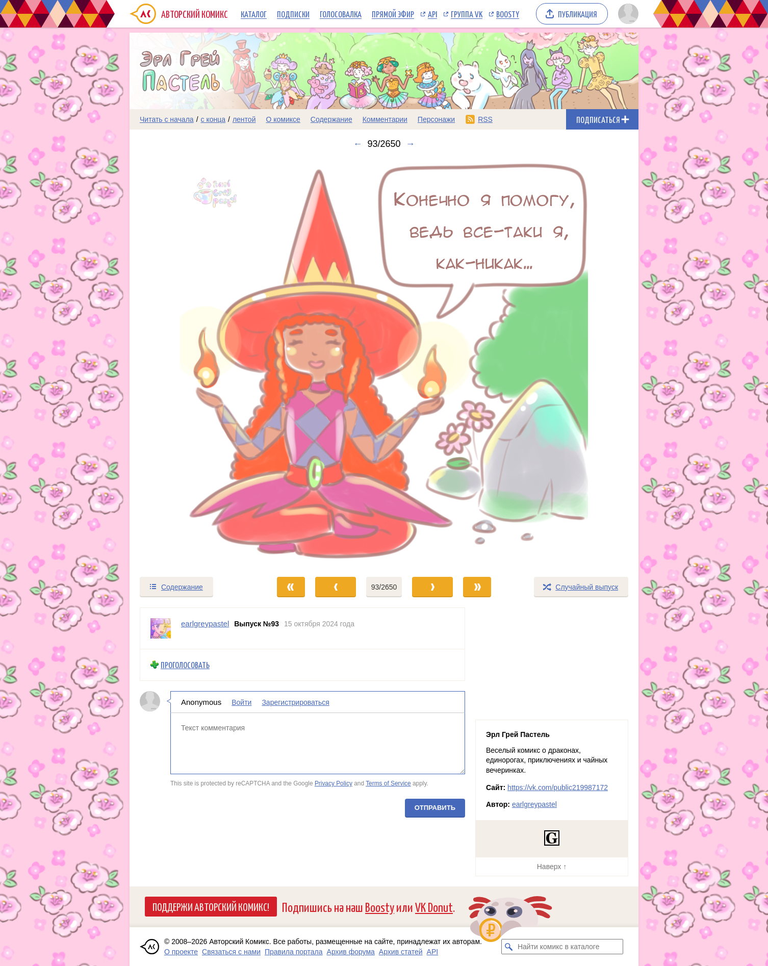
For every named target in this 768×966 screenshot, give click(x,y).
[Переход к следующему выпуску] (384, 363)
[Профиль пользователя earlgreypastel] (160, 628)
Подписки (293, 13)
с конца (213, 119)
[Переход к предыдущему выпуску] (193, 363)
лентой (244, 119)
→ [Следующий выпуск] (410, 144)
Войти (241, 702)
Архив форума (351, 952)
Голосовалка (341, 13)
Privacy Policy (333, 783)
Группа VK (466, 13)
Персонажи (436, 119)
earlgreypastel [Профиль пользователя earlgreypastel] (205, 623)
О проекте (181, 952)
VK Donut (434, 906)
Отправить (435, 807)
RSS (485, 119)
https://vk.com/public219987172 (557, 787)
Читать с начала (167, 119)
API (432, 13)
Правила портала (294, 952)
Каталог (254, 13)
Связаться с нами (231, 952)
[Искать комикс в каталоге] (509, 946)
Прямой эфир (393, 13)
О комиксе (283, 119)
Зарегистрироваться (295, 702)
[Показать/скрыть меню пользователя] (626, 14)
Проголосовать (185, 664)
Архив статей (401, 952)
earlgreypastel (534, 804)
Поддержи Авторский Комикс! (210, 906)
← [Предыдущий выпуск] (357, 144)
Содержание (331, 119)
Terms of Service (388, 783)
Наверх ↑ (552, 866)
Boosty (507, 13)
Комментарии (385, 119)
